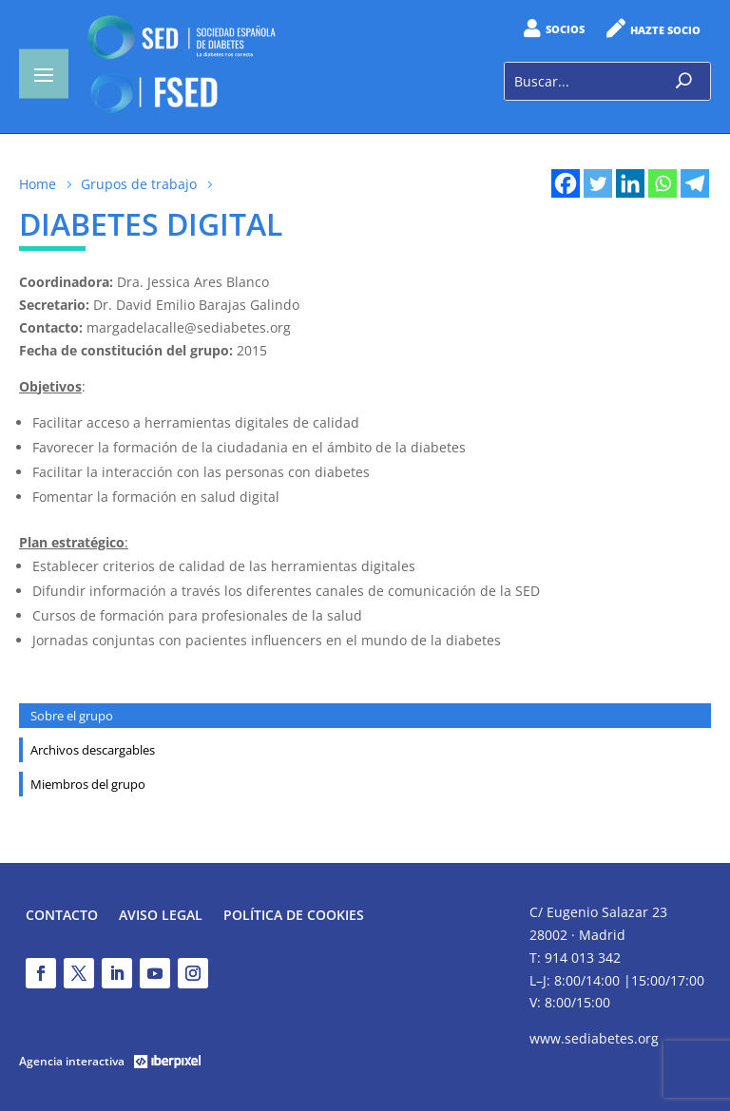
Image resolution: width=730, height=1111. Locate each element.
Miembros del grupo (87, 784)
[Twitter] (598, 183)
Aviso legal (160, 916)
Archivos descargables (92, 749)
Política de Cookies (293, 916)
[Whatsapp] (662, 183)
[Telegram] (695, 183)
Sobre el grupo (71, 715)
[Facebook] (565, 183)
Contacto (62, 916)
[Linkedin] (630, 183)
